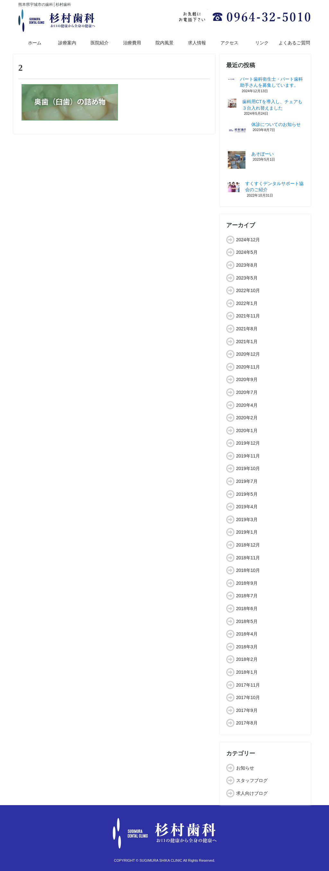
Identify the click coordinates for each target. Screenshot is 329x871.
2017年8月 (247, 722)
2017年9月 (247, 710)
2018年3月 (247, 646)
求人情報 (197, 42)
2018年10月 (248, 570)
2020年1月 (247, 430)
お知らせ (245, 767)
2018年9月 (247, 583)
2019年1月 (247, 532)
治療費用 (132, 42)
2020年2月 (247, 417)
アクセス (229, 42)
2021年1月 (247, 341)
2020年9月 (247, 379)
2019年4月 (247, 506)
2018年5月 (247, 621)
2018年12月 (248, 544)
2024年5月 (247, 252)
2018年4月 (247, 633)
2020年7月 (247, 392)
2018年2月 (247, 659)
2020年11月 (248, 366)
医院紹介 (100, 42)
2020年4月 (247, 405)
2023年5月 (247, 277)
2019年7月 (247, 481)
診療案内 (67, 42)
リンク (262, 42)
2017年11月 (248, 685)
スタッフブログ (252, 780)
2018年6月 (247, 608)
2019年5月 (247, 494)
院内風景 (164, 42)
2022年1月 (247, 303)
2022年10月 (248, 290)
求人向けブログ (252, 793)
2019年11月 (248, 455)
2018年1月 (247, 672)
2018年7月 (247, 595)
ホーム (34, 42)
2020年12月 (248, 354)
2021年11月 (248, 315)
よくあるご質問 (294, 42)
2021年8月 (247, 328)
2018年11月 (248, 557)
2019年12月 (248, 443)
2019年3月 (247, 519)
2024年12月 (248, 239)
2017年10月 (248, 697)
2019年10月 (248, 468)
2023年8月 (247, 265)
